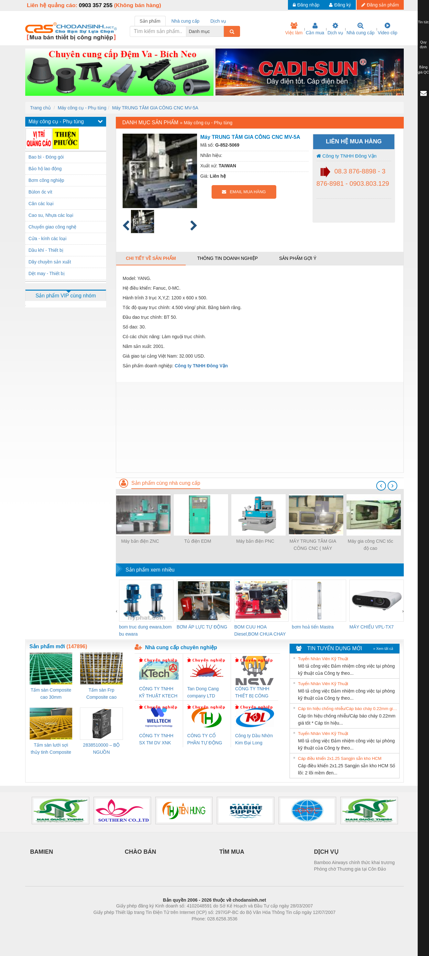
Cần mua (315, 28)
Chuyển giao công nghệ (52, 226)
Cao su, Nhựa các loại (50, 215)
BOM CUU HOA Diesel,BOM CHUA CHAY (260, 630)
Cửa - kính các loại (47, 238)
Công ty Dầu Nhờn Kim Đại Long (254, 739)
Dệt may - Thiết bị (46, 273)
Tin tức (423, 22)
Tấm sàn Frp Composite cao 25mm (101, 694)
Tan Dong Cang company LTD (203, 692)
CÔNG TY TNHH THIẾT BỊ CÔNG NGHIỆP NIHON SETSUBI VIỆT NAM (252, 692)
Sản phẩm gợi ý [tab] (297, 258)
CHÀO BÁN (140, 852)
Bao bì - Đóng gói (46, 157)
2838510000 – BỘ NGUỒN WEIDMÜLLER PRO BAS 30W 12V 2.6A (101, 749)
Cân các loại (40, 203)
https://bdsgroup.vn (206, 928)
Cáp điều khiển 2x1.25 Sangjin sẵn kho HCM (339, 758)
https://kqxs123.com (245, 928)
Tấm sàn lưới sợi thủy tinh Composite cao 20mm (51, 749)
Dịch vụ (335, 28)
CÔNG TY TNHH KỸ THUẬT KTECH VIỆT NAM (158, 692)
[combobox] (222, 31)
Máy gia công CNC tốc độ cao (370, 545)
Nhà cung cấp (360, 28)
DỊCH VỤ (326, 852)
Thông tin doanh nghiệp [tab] (227, 258)
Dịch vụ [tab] (218, 21)
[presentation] (381, 486)
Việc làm (293, 28)
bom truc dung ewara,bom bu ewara (145, 630)
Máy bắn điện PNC (255, 541)
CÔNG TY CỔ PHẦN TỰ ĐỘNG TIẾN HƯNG (204, 739)
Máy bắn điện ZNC (140, 541)
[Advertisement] (259, 427)
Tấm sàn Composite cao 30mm (51, 693)
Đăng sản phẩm (380, 4)
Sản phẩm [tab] (150, 21)
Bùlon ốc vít (40, 192)
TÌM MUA (231, 852)
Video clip (387, 28)
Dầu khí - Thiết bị (45, 250)
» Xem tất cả (383, 648)
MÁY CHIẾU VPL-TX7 (371, 626)
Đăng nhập (306, 4)
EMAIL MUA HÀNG (244, 191)
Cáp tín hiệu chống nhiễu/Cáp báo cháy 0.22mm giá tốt (348, 708)
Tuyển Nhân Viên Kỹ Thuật (323, 658)
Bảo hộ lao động (45, 168)
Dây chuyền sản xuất (49, 261)
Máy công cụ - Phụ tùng (82, 107)
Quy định (423, 44)
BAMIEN (41, 852)
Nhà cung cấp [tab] (185, 21)
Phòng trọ (173, 928)
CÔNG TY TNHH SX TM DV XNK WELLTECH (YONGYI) (156, 739)
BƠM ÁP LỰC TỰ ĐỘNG (202, 626)
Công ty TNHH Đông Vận (346, 156)
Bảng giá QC (423, 69)
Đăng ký (340, 4)
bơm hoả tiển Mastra (313, 626)
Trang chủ (40, 107)
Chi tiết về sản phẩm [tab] (151, 258)
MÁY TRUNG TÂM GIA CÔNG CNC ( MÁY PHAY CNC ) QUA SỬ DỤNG (313, 545)
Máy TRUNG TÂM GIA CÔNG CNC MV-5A (155, 107)
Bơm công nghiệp (46, 180)
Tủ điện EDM (197, 541)
